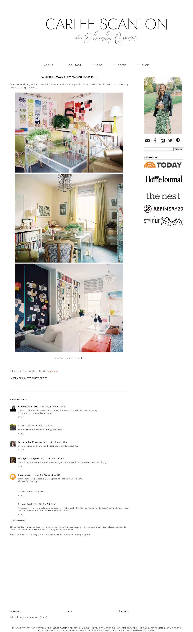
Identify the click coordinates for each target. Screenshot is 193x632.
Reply (21, 417)
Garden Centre (26, 475)
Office (44, 378)
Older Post (123, 611)
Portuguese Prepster (28, 458)
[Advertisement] (154, 282)
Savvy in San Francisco (30, 442)
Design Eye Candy (29, 378)
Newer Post (15, 611)
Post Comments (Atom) (35, 617)
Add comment (18, 520)
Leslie (21, 425)
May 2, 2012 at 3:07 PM (52, 458)
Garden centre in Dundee (30, 491)
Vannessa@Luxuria (28, 406)
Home (69, 611)
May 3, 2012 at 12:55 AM (47, 475)
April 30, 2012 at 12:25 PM (39, 425)
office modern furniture (49, 510)
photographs (58, 628)
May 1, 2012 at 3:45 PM (56, 442)
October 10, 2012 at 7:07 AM (41, 504)
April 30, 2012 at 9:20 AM (52, 406)
